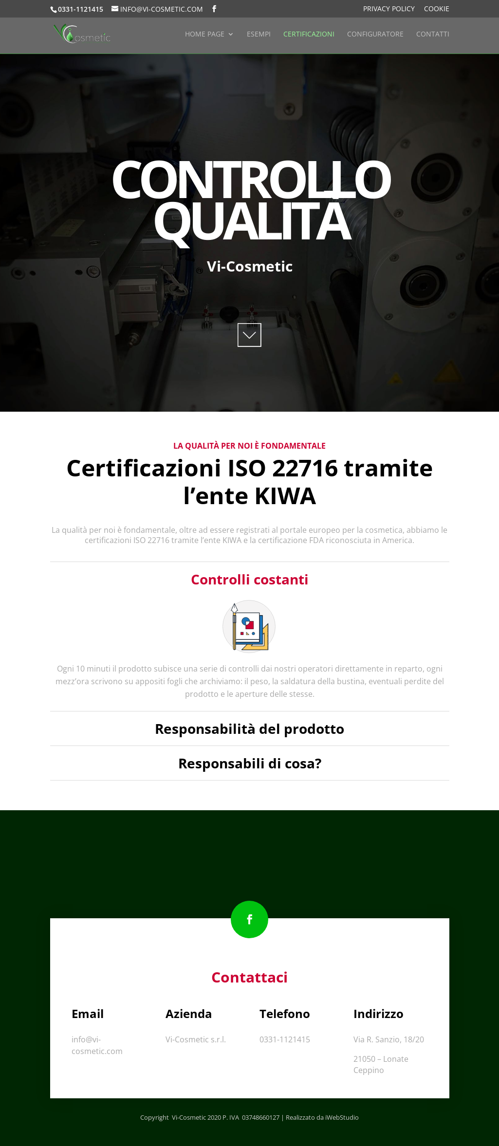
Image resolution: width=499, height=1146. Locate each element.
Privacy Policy (389, 9)
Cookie (436, 9)
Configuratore (375, 34)
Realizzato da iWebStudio (322, 1117)
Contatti (432, 34)
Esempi (259, 34)
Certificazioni (308, 34)
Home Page (204, 34)
